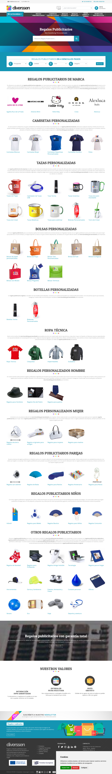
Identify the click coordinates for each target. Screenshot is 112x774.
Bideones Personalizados (32, 320)
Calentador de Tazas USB (34, 197)
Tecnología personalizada (98, 14)
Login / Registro (99, 1)
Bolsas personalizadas (38, 14)
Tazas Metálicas (32, 220)
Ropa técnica (56, 330)
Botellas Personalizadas (56, 289)
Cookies (32, 772)
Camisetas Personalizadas (53, 14)
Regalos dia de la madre (13, 443)
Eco (28, 613)
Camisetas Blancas (13, 152)
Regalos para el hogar (96, 565)
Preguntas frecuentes (45, 748)
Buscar (99, 64)
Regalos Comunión (95, 523)
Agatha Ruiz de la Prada (15, 112)
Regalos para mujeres (55, 442)
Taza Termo (52, 196)
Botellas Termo (12, 319)
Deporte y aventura (75, 613)
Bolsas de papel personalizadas (12, 257)
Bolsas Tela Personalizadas (53, 257)
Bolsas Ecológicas (95, 257)
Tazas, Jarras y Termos (86, 15)
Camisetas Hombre (75, 152)
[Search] (78, 8)
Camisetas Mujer (33, 152)
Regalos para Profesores (31, 566)
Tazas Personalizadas (56, 163)
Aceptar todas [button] (66, 767)
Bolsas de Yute (73, 257)
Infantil (9, 523)
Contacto (41, 753)
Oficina (91, 589)
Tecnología (72, 565)
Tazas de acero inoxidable (94, 197)
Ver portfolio (10, 734)
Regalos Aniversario (75, 484)
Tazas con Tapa (12, 196)
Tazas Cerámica (73, 196)
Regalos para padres (55, 402)
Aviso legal (26, 772)
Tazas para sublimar (55, 220)
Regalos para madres (75, 442)
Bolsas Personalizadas (56, 229)
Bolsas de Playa (32, 257)
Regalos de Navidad (14, 565)
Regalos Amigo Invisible (56, 565)
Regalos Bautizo (53, 523)
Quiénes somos (43, 751)
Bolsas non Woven (13, 281)
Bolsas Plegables (33, 281)
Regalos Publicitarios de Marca (56, 79)
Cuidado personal (74, 589)
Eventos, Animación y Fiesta (55, 590)
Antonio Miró (35, 112)
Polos (90, 152)
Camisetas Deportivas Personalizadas (55, 153)
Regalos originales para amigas (35, 443)
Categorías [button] (14, 14)
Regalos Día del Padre (35, 402)
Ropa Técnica (11, 362)
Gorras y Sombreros (34, 589)
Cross (76, 112)
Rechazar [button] (75, 767)
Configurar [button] (84, 767)
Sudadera (71, 362)
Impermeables (53, 362)
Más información (56, 646)
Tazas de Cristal (12, 220)
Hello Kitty (56, 112)
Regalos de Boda (33, 484)
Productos (41, 746)
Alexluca (97, 112)
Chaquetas (31, 362)
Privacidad (19, 772)
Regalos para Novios (55, 484)
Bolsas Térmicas (53, 281)
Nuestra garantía (43, 750)
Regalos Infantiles (74, 14)
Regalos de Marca (64, 14)
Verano (9, 613)
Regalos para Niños (75, 523)
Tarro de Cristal (94, 220)
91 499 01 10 (25, 1)
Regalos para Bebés (34, 523)
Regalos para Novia (95, 484)
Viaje (49, 613)
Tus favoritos (87, 1)
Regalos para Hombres (15, 402)
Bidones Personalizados (76, 220)
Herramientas (11, 589)
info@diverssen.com (13, 1)
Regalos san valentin (14, 484)
